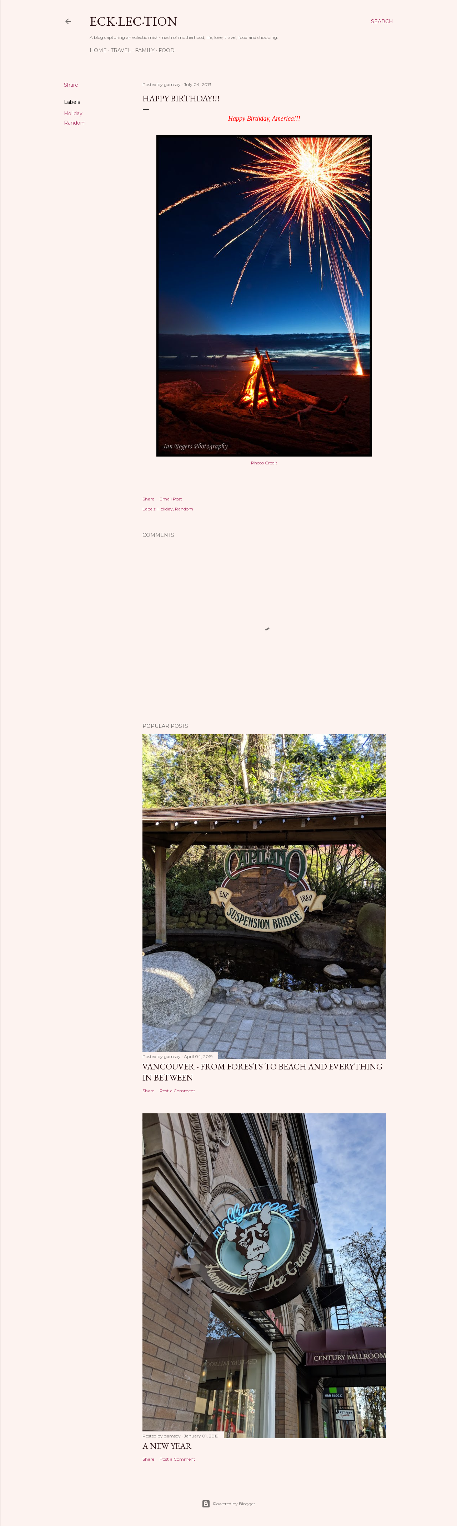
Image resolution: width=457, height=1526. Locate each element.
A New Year (167, 1445)
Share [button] (71, 85)
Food (167, 50)
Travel (121, 50)
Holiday (73, 113)
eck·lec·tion (133, 21)
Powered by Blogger (228, 1504)
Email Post (171, 499)
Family (145, 50)
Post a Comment (177, 1090)
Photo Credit (264, 462)
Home (98, 50)
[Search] (382, 21)
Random (75, 123)
